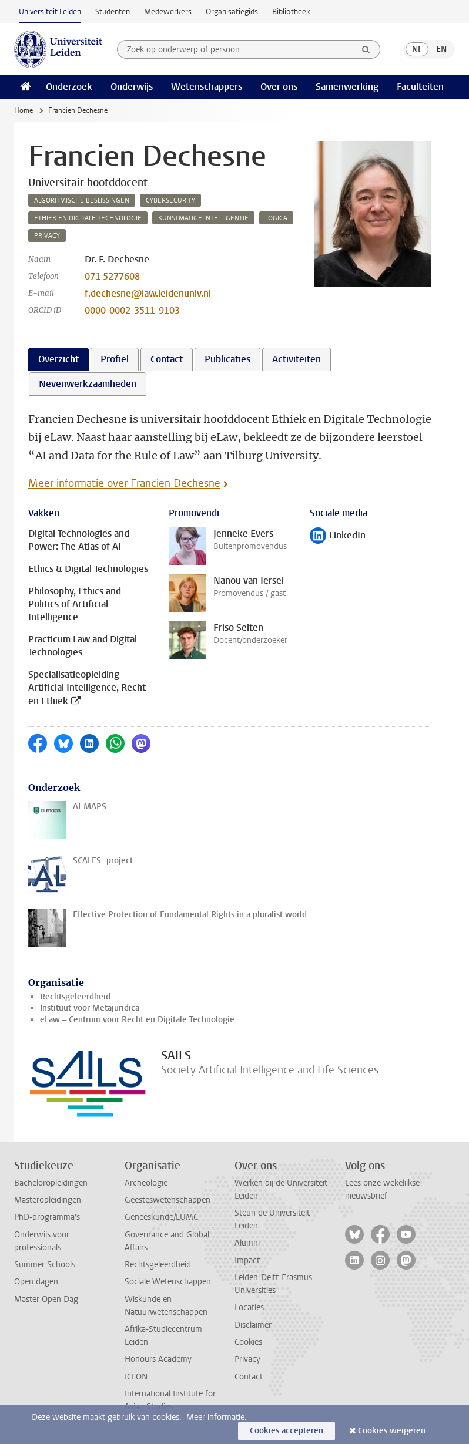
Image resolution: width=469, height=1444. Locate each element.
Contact (249, 1376)
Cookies (248, 1342)
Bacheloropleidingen (51, 1183)
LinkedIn (338, 536)
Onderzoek (69, 86)
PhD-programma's (47, 1217)
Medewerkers (168, 11)
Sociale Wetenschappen (168, 1281)
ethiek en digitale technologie (88, 218)
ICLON (136, 1376)
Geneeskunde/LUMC (161, 1217)
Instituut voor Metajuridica (89, 1008)
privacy (47, 235)
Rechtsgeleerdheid (75, 996)
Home (23, 110)
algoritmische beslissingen (81, 200)
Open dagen (36, 1281)
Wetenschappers (206, 86)
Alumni (247, 1242)
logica (276, 218)
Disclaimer (253, 1325)
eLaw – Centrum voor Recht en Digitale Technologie (137, 1019)
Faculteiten (420, 86)
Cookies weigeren (392, 1430)
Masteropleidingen (47, 1200)
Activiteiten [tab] (296, 359)
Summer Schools (44, 1264)
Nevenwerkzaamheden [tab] (87, 384)
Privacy (247, 1359)
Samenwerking (347, 86)
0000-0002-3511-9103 (132, 310)
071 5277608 (112, 276)
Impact (247, 1260)
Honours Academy (158, 1359)
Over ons (278, 86)
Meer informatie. (216, 1417)
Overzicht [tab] (58, 359)
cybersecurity (170, 200)
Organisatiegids (232, 11)
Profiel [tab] (115, 359)
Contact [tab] (166, 359)
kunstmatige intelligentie (203, 218)
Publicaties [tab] (227, 359)
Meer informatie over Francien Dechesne (124, 483)
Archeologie (146, 1183)
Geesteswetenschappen (167, 1200)
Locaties (249, 1307)
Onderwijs (131, 86)
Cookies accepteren (286, 1430)
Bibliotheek (291, 11)
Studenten (112, 11)
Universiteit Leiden (50, 11)
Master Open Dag (46, 1299)
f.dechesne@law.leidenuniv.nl (148, 293)
